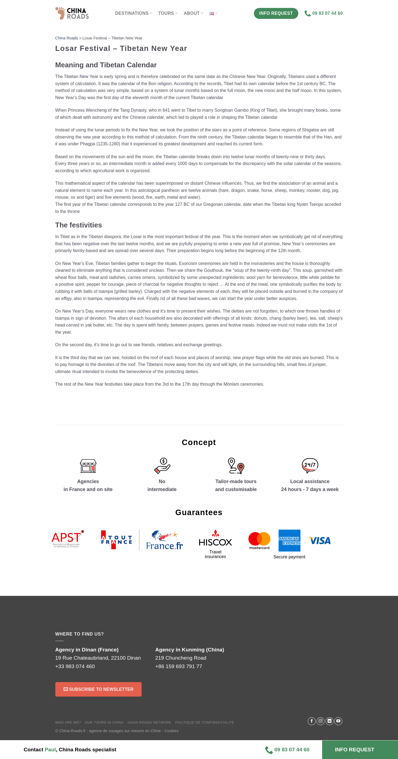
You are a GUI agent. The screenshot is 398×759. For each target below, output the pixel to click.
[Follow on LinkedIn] (329, 721)
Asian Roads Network (149, 723)
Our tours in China (104, 723)
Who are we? (68, 723)
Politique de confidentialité (204, 723)
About (194, 13)
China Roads (66, 38)
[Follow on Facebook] (312, 721)
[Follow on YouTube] (338, 721)
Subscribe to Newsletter (99, 689)
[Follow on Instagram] (320, 721)
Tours (168, 13)
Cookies (171, 731)
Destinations (133, 13)
